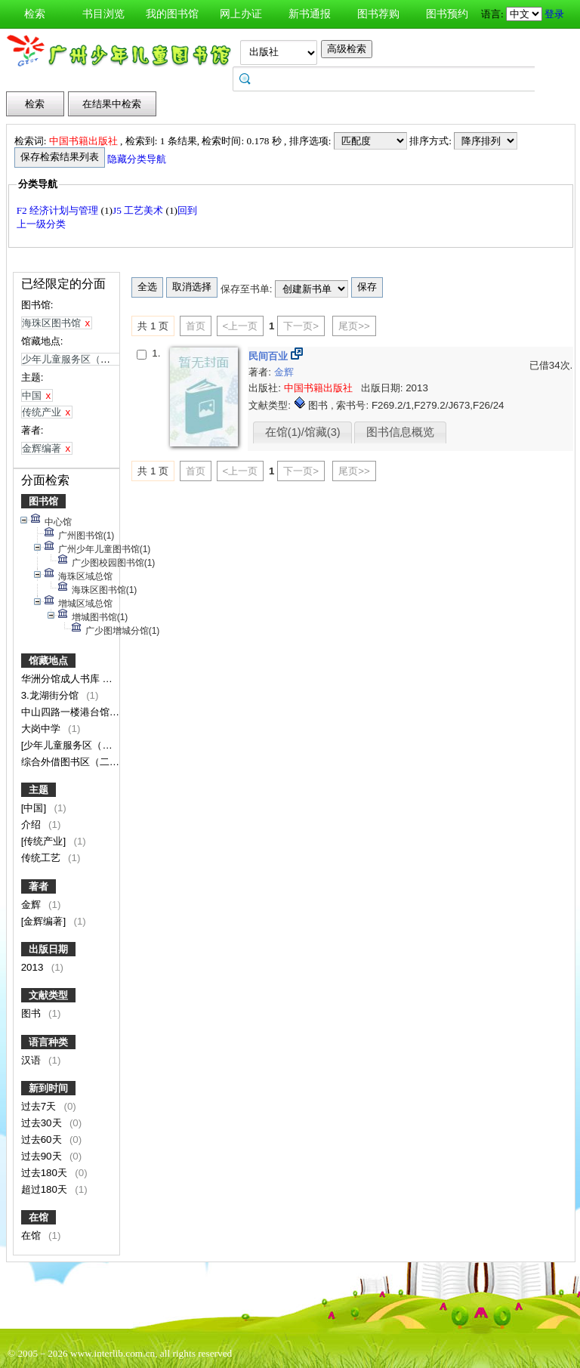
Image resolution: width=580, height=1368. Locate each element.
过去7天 (40, 1106)
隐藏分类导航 (137, 159)
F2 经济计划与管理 (59, 210)
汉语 (32, 1060)
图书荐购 (378, 14)
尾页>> (354, 326)
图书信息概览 (400, 432)
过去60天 (43, 1139)
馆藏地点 (48, 660)
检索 (34, 14)
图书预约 (447, 14)
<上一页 (240, 326)
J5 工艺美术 (139, 210)
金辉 (32, 904)
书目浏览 (103, 14)
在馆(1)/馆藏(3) (303, 432)
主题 (38, 789)
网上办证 (241, 14)
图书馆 (43, 501)
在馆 (38, 1217)
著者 (38, 886)
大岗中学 (42, 728)
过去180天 (45, 1172)
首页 (195, 326)
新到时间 (48, 1088)
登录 (554, 14)
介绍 (32, 824)
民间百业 (269, 356)
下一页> (301, 326)
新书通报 (309, 14)
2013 (33, 967)
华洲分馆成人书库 (62, 678)
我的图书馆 (172, 14)
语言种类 (48, 1042)
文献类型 (48, 995)
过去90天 (43, 1156)
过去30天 (43, 1123)
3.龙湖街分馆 (51, 695)
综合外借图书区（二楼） (76, 761)
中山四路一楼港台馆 (67, 712)
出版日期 (48, 949)
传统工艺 (42, 857)
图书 (32, 1013)
